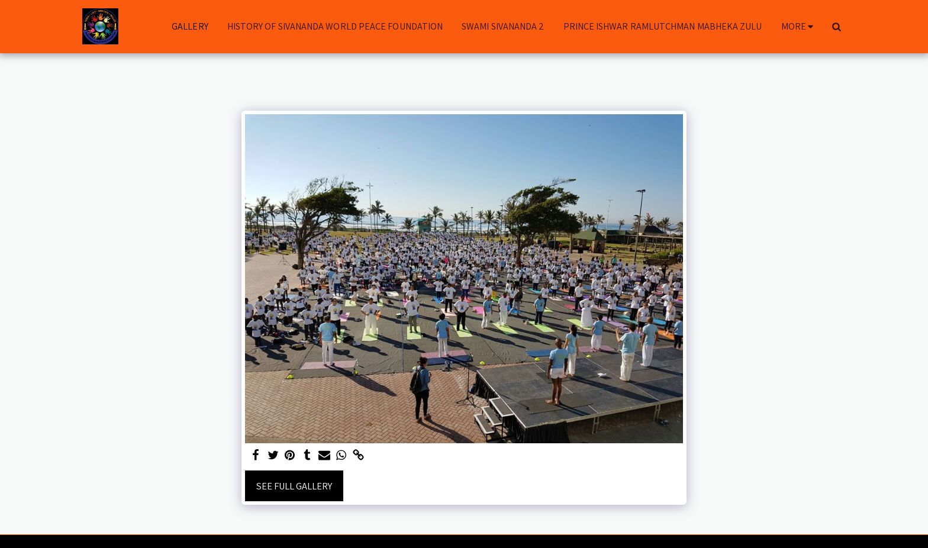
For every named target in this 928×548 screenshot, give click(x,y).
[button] (836, 26)
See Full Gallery (294, 485)
